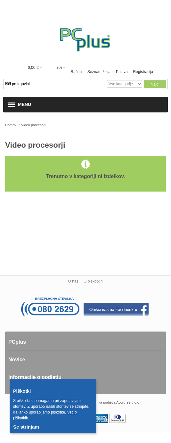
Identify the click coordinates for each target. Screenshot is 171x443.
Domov (10, 125)
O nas (73, 281)
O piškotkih (93, 281)
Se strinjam (26, 427)
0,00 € (33, 67)
